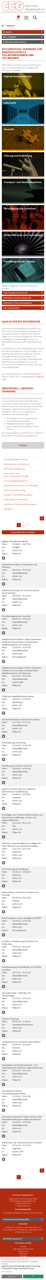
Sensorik (9, 129)
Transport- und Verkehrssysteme (22, 182)
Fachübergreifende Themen (19, 261)
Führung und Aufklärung (18, 155)
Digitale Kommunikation (18, 76)
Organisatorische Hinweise (23, 1249)
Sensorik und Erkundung (14, 490)
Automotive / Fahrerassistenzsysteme (20, 504)
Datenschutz (23, 1251)
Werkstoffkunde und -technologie (23, 235)
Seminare (11, 25)
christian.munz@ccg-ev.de (25, 435)
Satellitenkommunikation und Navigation (21, 485)
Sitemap (23, 1256)
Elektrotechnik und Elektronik (15, 293)
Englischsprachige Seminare (14, 42)
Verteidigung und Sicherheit (20, 208)
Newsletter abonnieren (12, 1239)
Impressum (23, 1253)
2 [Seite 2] (23, 525)
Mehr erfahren (7, 1271)
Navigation (7, 32)
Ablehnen (12, 1276)
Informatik (10, 102)
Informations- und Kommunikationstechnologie (16, 474)
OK (33, 1276)
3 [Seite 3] (27, 525)
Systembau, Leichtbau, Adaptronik (17, 298)
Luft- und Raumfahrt (11, 308)
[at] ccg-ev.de (25, 1206)
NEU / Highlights (9, 37)
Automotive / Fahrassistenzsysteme (17, 303)
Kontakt (23, 1246)
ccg (18, 1206)
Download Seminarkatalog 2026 (16, 1219)
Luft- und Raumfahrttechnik (15, 481)
